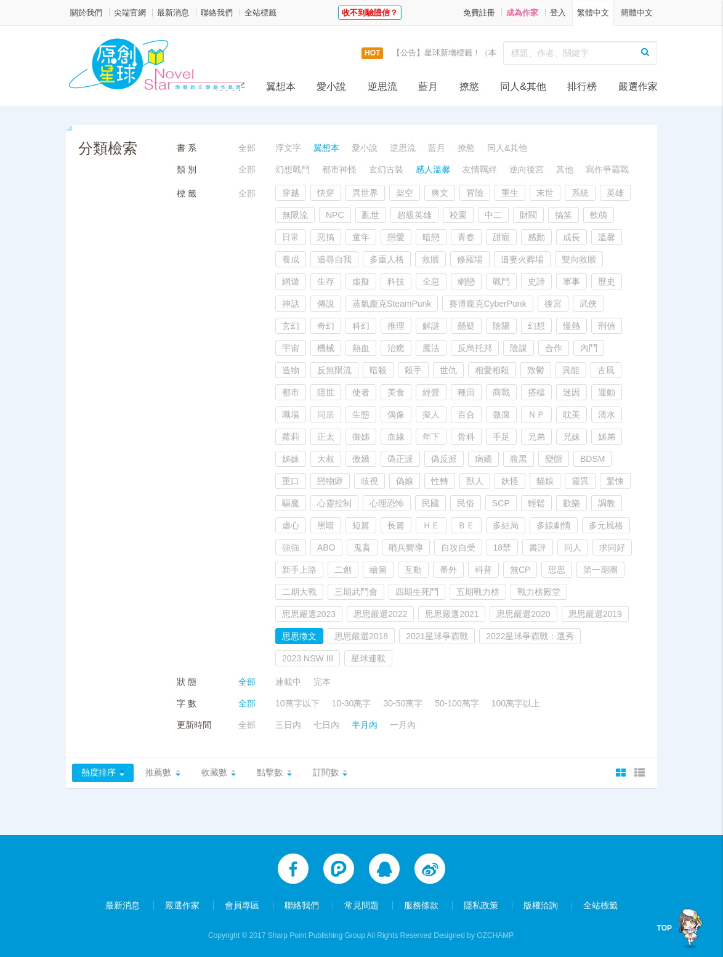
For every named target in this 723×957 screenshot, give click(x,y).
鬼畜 (362, 547)
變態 (553, 459)
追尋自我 (334, 259)
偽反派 (444, 459)
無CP (520, 570)
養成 (290, 259)
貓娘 (545, 481)
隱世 (325, 392)
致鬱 (535, 370)
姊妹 (290, 459)
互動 (413, 570)
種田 (466, 392)
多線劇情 (553, 525)
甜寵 (501, 237)
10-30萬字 (351, 703)
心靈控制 (334, 503)
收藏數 (215, 773)
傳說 (325, 304)
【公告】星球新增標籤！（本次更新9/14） (468, 52)
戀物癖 (330, 481)
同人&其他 (523, 86)
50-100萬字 (457, 703)
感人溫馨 (433, 169)
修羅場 (470, 259)
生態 (361, 414)
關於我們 (86, 13)
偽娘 (404, 481)
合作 (553, 348)
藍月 (428, 86)
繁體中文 (593, 13)
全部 (247, 148)
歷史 (606, 281)
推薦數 (159, 773)
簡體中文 (637, 13)
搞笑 (563, 215)
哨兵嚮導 (406, 547)
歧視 (369, 481)
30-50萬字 (402, 703)
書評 (537, 547)
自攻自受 (458, 547)
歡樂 (571, 503)
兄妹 (571, 437)
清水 (606, 414)
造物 (290, 370)
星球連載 (368, 658)
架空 (404, 193)
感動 (536, 237)
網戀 (466, 281)
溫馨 (606, 237)
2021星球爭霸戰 (437, 636)
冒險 (474, 193)
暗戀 (431, 237)
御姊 (361, 437)
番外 (448, 570)
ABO (326, 547)
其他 (564, 169)
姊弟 (606, 437)
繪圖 (378, 570)
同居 (325, 414)
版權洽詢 (540, 902)
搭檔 (536, 392)
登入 (558, 13)
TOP (664, 928)
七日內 (326, 725)
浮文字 (230, 86)
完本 (322, 682)
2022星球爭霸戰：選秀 (530, 636)
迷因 (571, 392)
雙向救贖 (579, 259)
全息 (431, 281)
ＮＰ (536, 414)
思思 (556, 570)
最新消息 (173, 13)
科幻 (361, 326)
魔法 (431, 348)
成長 (571, 237)
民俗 (465, 503)
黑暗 (325, 525)
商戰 (501, 392)
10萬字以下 (297, 703)
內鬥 (588, 348)
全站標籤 (260, 13)
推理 (396, 326)
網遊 (290, 281)
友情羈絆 (479, 169)
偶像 (396, 414)
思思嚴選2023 (309, 614)
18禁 (502, 547)
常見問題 (361, 902)
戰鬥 (501, 281)
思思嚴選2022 (380, 614)
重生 (510, 193)
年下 (431, 437)
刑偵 (606, 326)
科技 (396, 281)
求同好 (612, 547)
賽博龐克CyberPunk (487, 304)
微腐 (501, 414)
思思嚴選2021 (452, 614)
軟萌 (598, 215)
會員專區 (242, 902)
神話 (290, 304)
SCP (501, 503)
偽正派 (400, 459)
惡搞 (325, 237)
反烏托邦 (475, 348)
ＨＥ (431, 525)
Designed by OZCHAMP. (474, 933)
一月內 (403, 725)
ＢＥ (466, 525)
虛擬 (361, 281)
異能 (571, 370)
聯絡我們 (217, 13)
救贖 (430, 259)
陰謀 (518, 348)
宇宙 (290, 348)
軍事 (571, 281)
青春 (466, 237)
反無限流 (334, 370)
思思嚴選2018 (361, 636)
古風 (606, 370)
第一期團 (600, 570)
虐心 (290, 525)
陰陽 (501, 326)
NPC (335, 215)
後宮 (553, 304)
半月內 (365, 725)
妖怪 (510, 481)
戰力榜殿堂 (538, 592)
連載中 (288, 682)
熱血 (361, 348)
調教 (606, 503)
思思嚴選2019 (595, 614)
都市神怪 (339, 169)
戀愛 (396, 237)
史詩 (536, 281)
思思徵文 (299, 636)
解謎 (431, 326)
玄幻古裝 (386, 169)
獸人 (474, 481)
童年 (361, 237)
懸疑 (466, 326)
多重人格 (387, 259)
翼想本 (281, 86)
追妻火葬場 (522, 259)
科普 (483, 570)
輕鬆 (536, 503)
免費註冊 (479, 13)
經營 (431, 392)
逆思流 (382, 86)
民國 (430, 503)
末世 (545, 193)
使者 (361, 392)
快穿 (325, 193)
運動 (606, 392)
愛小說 (331, 86)
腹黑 (518, 459)
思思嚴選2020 (523, 614)
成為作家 (522, 13)
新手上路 (299, 570)
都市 (290, 392)
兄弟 (536, 437)
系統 (580, 193)
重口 (290, 481)
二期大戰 (299, 592)
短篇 (361, 525)
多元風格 (606, 525)
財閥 (528, 215)
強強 (290, 547)
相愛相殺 (492, 370)
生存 (325, 281)
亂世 (370, 215)
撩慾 (469, 86)
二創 (343, 570)
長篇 (396, 525)
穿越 (290, 193)
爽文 (439, 193)
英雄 (615, 193)
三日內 (288, 725)
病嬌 (483, 459)
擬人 (431, 414)
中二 (493, 215)
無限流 (295, 215)
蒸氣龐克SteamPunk (391, 304)
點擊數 (272, 773)
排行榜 (582, 86)
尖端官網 (130, 13)
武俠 (588, 304)
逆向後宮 (526, 169)
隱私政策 (481, 902)
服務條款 (421, 902)
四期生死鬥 (416, 592)
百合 (466, 414)
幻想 (536, 326)
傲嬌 (361, 459)
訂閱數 (328, 773)
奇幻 (325, 326)
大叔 (325, 459)
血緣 (396, 437)
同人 (572, 547)
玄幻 (290, 326)
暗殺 (378, 370)
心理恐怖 (387, 503)
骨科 (466, 437)
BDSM (592, 459)
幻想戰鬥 (292, 169)
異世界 (365, 193)
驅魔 (290, 503)
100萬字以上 (515, 703)
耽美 (571, 414)
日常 (290, 237)
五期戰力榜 (477, 592)
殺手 (413, 370)
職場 (290, 414)
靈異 (580, 481)
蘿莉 (290, 437)
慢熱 (571, 326)
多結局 (506, 525)
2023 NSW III (307, 658)
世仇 (448, 370)
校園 (458, 215)
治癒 (396, 348)
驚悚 (615, 481)
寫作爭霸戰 (607, 169)
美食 (396, 392)
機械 (325, 348)
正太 (325, 437)
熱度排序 (98, 773)
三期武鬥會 (356, 592)
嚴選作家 (638, 86)
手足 (501, 437)
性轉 (439, 481)
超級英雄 (414, 215)
